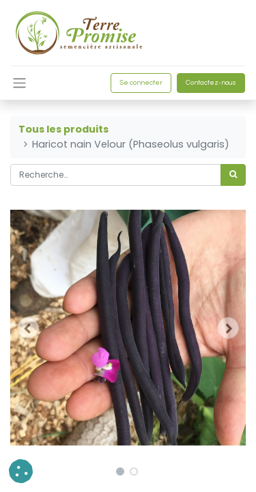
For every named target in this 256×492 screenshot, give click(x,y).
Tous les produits (63, 129)
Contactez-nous (211, 82)
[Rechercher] (233, 175)
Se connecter (140, 82)
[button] (28, 328)
